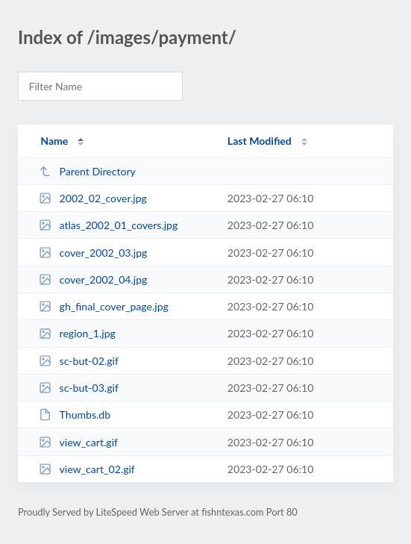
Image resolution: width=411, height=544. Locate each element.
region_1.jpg (77, 333)
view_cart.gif (78, 442)
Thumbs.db (74, 414)
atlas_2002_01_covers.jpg (108, 225)
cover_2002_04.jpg (93, 279)
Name (54, 140)
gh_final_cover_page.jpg (104, 306)
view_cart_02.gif (87, 469)
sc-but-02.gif (79, 360)
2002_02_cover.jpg (93, 198)
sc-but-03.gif (79, 387)
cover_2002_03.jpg (93, 252)
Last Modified (260, 140)
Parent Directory (87, 171)
